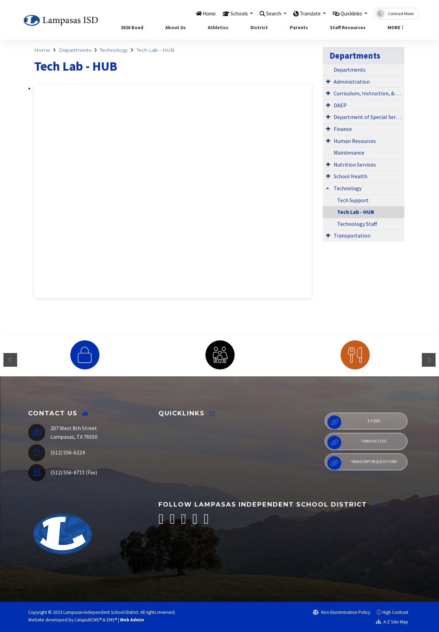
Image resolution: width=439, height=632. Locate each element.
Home (192, 13)
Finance (343, 128)
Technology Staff (357, 223)
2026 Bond (132, 27)
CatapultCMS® (88, 620)
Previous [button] (10, 360)
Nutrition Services (355, 164)
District (259, 27)
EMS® (112, 620)
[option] (84, 354)
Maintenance (349, 152)
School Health (350, 176)
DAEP (340, 105)
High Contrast (395, 612)
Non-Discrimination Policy (341, 612)
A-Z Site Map (392, 622)
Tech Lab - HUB (155, 50)
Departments (75, 50)
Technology (114, 50)
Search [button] (263, 13)
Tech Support (353, 200)
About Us (175, 27)
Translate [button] (303, 13)
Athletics (218, 27)
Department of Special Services (369, 116)
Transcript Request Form (362, 463)
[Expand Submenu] (328, 81)
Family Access (357, 442)
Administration (352, 81)
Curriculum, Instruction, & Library (369, 93)
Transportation (352, 235)
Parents (299, 27)
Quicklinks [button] (349, 13)
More (395, 27)
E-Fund (354, 422)
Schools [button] (225, 13)
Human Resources (355, 140)
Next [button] (429, 360)
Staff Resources (348, 27)
